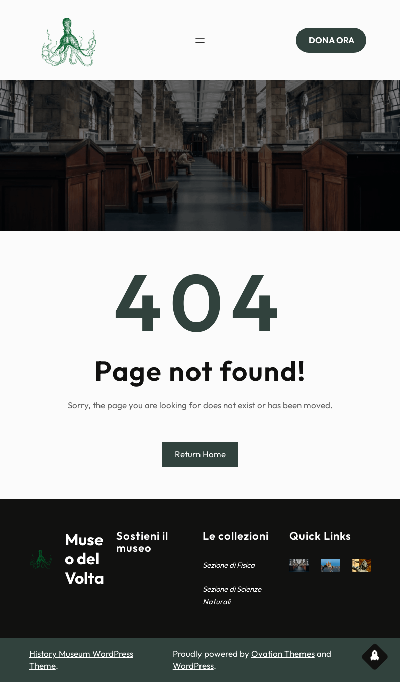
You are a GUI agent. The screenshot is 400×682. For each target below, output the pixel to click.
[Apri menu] (200, 40)
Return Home (200, 454)
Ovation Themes (283, 653)
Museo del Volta (84, 558)
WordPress (193, 665)
